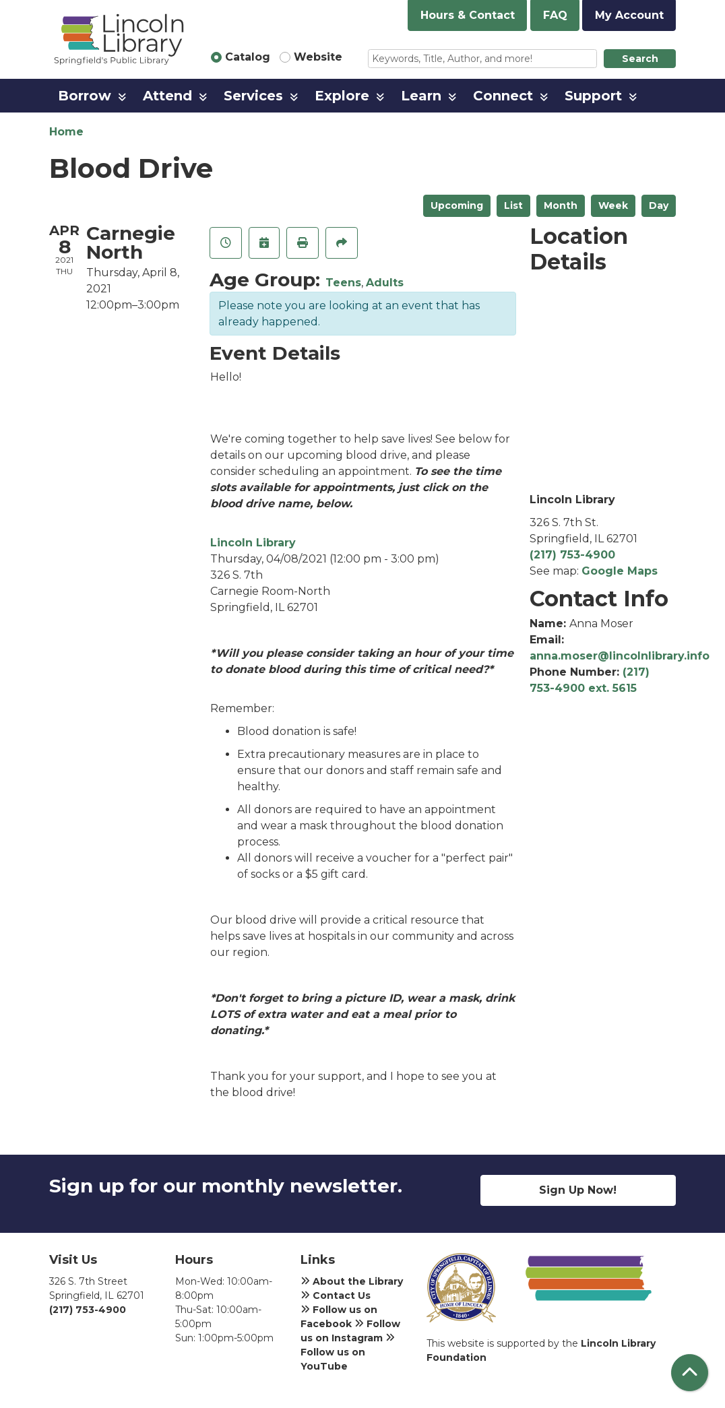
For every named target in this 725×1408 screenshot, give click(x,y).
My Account (629, 15)
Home (66, 131)
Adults (385, 282)
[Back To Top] (689, 1372)
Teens (343, 282)
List (513, 205)
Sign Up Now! (578, 1190)
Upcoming (457, 205)
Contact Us (336, 1295)
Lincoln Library (253, 542)
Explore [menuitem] (342, 96)
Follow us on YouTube (348, 1352)
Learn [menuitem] (421, 96)
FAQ (555, 15)
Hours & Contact (467, 15)
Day (658, 205)
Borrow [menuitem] (84, 96)
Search (640, 59)
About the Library (352, 1281)
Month (560, 205)
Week (613, 205)
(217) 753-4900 (572, 554)
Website (318, 57)
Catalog (247, 57)
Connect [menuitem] (503, 96)
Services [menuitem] (253, 96)
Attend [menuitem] (167, 96)
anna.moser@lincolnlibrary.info (620, 655)
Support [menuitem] (593, 96)
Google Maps (619, 571)
